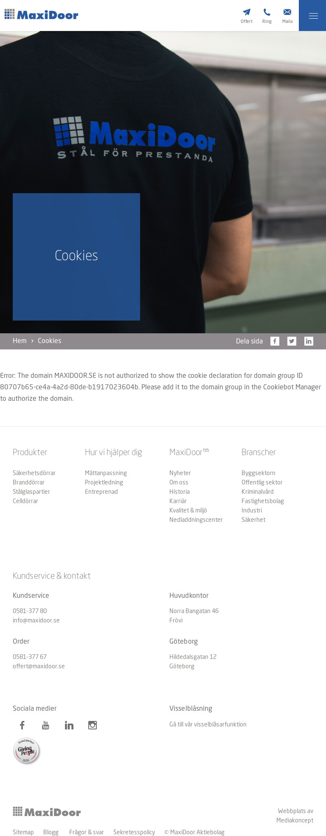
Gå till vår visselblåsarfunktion (208, 725)
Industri (252, 511)
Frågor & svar (86, 833)
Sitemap (23, 833)
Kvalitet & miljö (188, 511)
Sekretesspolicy (134, 833)
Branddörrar (29, 483)
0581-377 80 (30, 611)
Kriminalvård (258, 492)
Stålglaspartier (31, 492)
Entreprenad (101, 492)
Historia (179, 492)
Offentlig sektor (262, 483)
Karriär (178, 501)
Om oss (178, 483)
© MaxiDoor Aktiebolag (194, 833)
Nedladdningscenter (196, 520)
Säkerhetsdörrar (34, 473)
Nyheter (180, 473)
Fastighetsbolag (263, 501)
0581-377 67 (30, 657)
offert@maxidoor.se (39, 667)
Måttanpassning (106, 473)
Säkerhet (253, 520)
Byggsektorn (258, 473)
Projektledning (104, 483)
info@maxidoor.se (36, 621)
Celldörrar (25, 501)
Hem (20, 341)
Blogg (51, 833)
